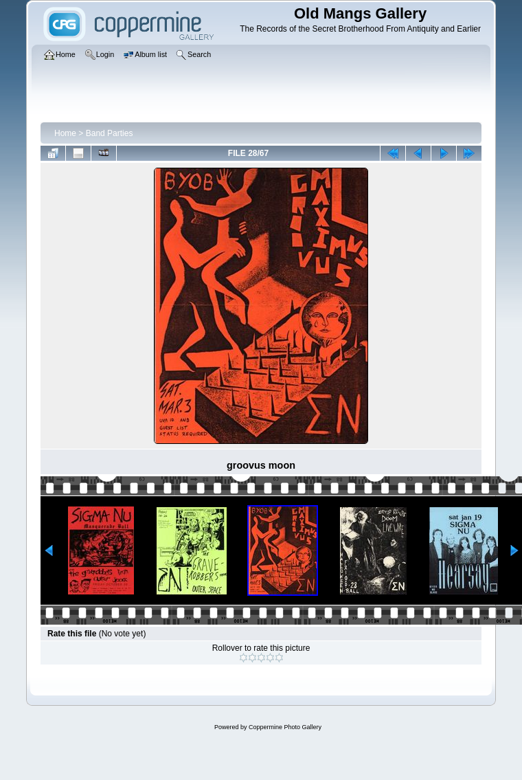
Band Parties (109, 133)
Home (65, 133)
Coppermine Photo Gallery (285, 727)
